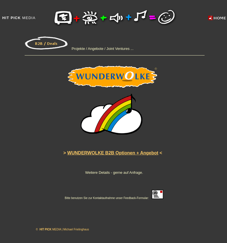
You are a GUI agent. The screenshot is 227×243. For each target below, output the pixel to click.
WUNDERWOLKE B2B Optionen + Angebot (112, 153)
